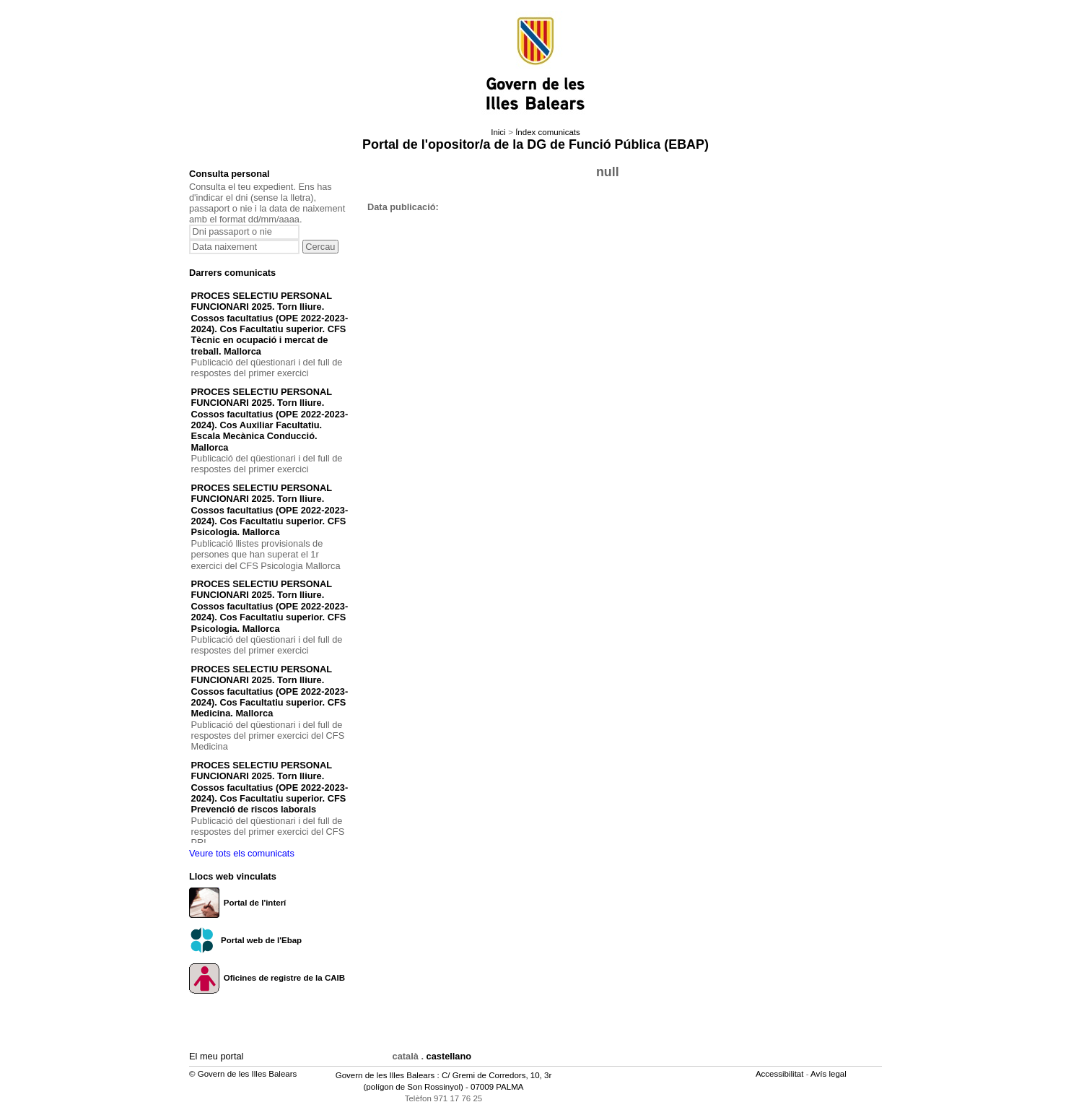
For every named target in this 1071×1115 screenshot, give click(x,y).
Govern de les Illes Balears (385, 1075)
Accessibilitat (781, 1074)
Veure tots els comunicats (241, 853)
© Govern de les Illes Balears (243, 1074)
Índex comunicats (547, 132)
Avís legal (829, 1074)
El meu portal (216, 1056)
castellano (449, 1056)
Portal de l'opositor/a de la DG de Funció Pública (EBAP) (535, 144)
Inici (498, 132)
